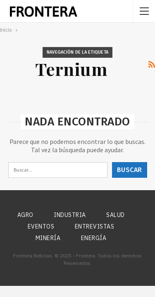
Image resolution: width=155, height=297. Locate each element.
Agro (25, 215)
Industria (70, 215)
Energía (94, 238)
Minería (48, 238)
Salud (115, 215)
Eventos (41, 226)
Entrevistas (94, 226)
